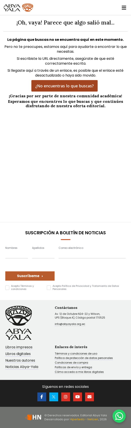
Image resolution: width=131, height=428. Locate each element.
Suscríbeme (30, 276)
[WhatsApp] (119, 416)
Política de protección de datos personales (84, 358)
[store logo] (18, 7)
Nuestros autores (20, 360)
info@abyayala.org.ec (70, 324)
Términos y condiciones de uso (76, 353)
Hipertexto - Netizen (84, 419)
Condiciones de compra (71, 362)
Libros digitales (18, 354)
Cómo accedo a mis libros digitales (79, 372)
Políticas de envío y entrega (73, 367)
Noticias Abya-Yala (21, 367)
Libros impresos (18, 347)
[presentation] (92, 272)
